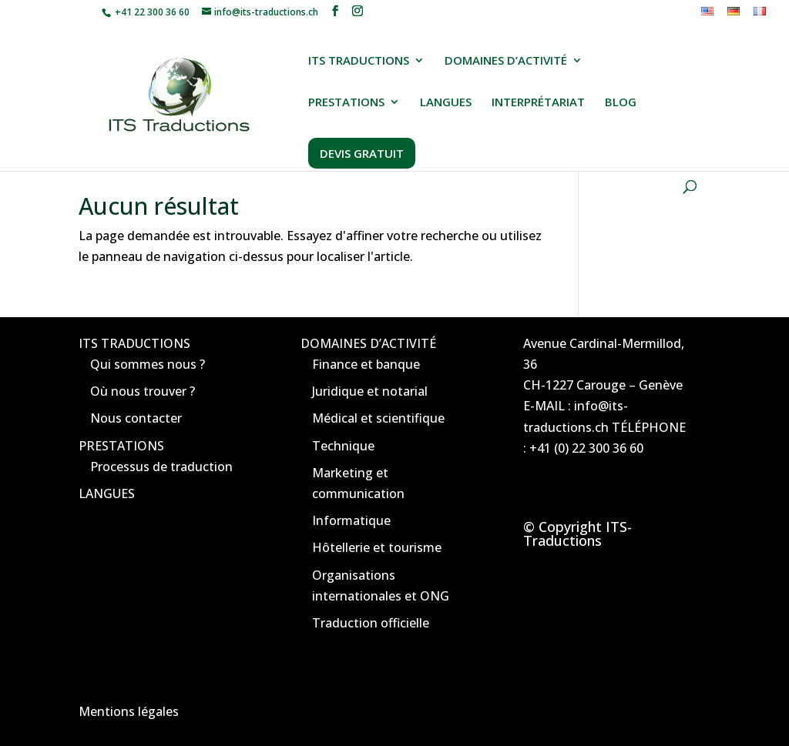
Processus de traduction (161, 466)
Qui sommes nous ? (147, 364)
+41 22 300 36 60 (151, 11)
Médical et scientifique (378, 418)
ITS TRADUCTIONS (358, 61)
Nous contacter (136, 418)
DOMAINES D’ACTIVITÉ (506, 61)
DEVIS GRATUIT (362, 153)
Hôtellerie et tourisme (377, 547)
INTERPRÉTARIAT (538, 102)
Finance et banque (366, 364)
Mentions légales (129, 711)
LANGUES (446, 102)
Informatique (351, 520)
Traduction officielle (370, 622)
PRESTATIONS (346, 102)
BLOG (620, 102)
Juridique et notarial (370, 391)
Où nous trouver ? (142, 391)
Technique (343, 445)
